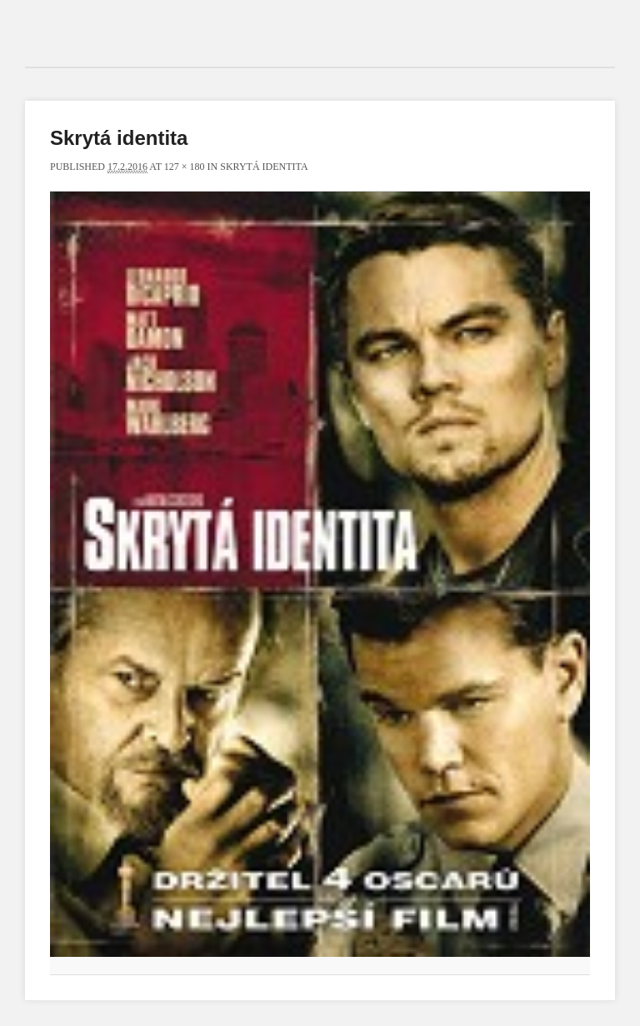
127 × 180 (184, 166)
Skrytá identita (264, 166)
